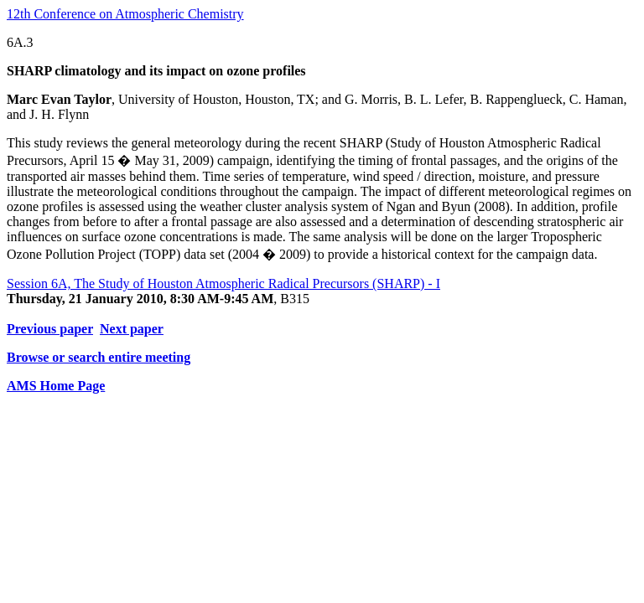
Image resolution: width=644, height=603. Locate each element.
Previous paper (50, 329)
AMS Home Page (56, 386)
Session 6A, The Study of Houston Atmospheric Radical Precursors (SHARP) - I (223, 283)
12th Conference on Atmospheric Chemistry (125, 14)
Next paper (132, 329)
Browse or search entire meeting (98, 357)
